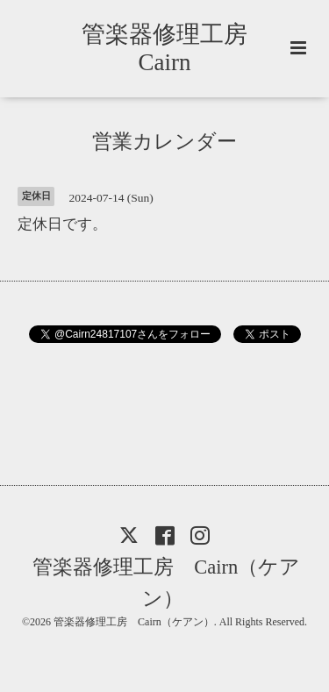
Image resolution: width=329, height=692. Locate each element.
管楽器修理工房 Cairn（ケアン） (166, 582)
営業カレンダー (164, 142)
